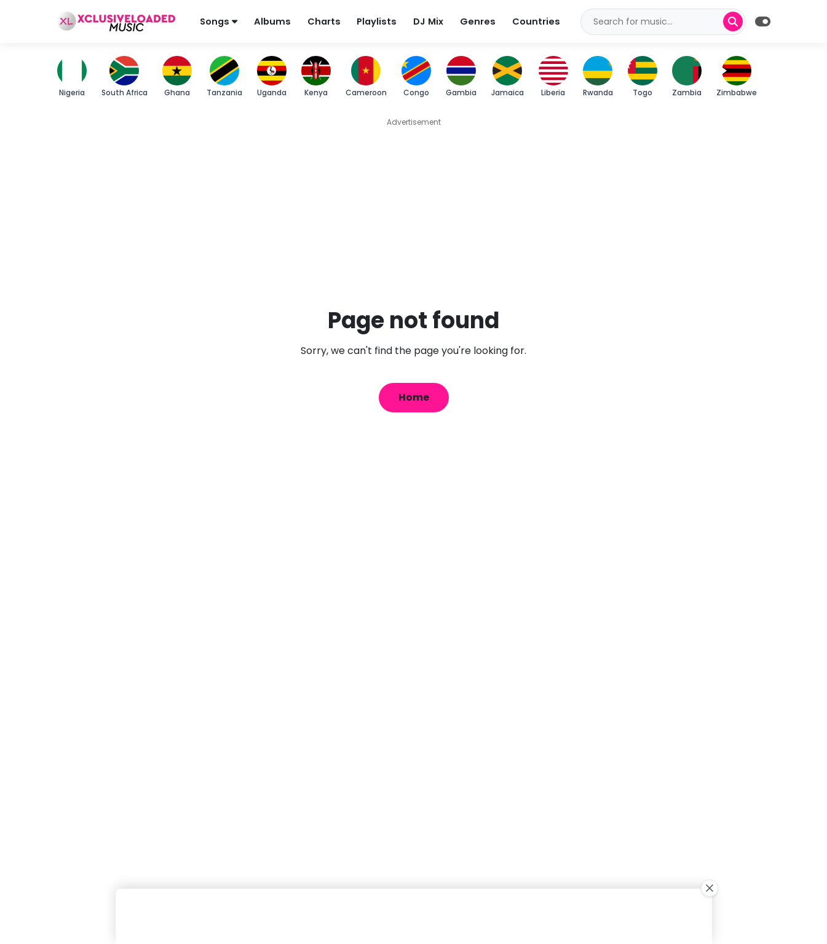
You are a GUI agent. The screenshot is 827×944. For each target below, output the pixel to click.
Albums (272, 21)
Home (413, 397)
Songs (218, 21)
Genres (478, 21)
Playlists (377, 21)
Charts (324, 21)
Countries (537, 21)
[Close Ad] (709, 888)
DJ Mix (429, 21)
